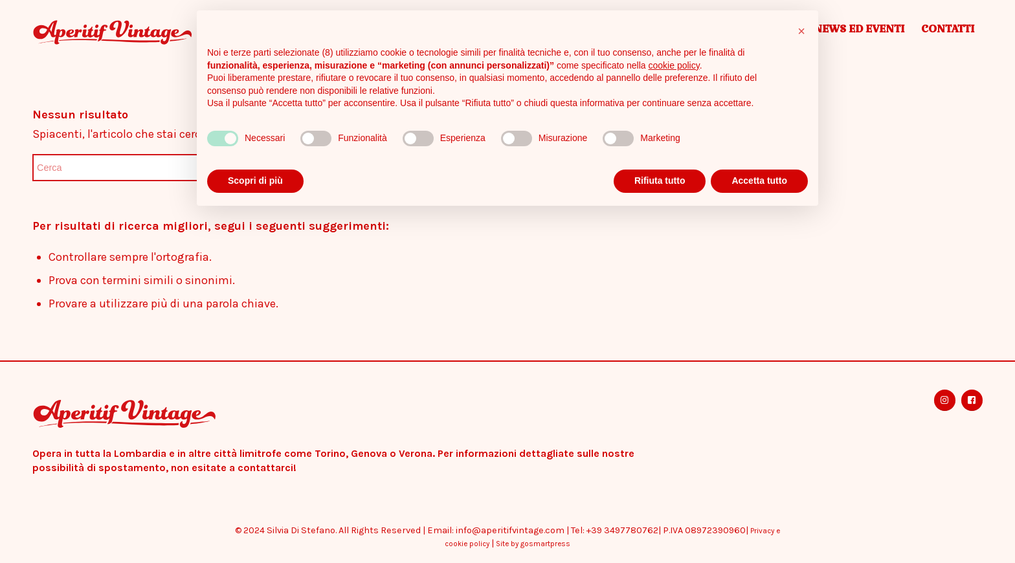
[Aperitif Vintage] (148, 32)
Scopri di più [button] (255, 180)
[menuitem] (859, 32)
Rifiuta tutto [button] (660, 180)
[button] (801, 31)
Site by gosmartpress (533, 543)
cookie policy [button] (674, 65)
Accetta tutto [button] (759, 180)
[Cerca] (129, 167)
